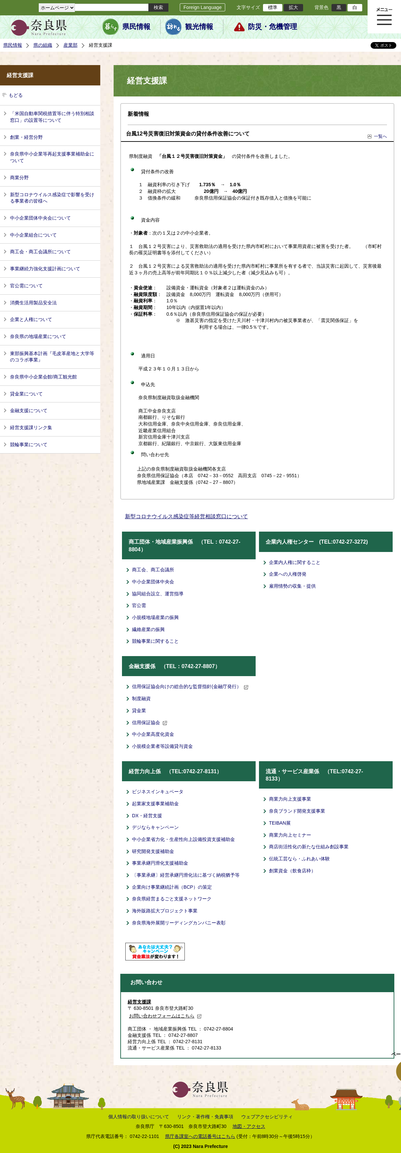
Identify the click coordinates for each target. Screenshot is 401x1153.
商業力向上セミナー (290, 835)
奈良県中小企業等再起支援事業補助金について (52, 157)
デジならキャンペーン (155, 827)
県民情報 (136, 27)
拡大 (293, 7)
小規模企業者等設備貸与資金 (162, 746)
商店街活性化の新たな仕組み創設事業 (309, 846)
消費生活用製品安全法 (33, 302)
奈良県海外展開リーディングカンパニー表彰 (179, 922)
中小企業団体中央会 (153, 581)
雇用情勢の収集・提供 (292, 586)
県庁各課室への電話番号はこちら (200, 1136)
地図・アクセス (249, 1126)
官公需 (139, 605)
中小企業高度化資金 (153, 734)
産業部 (70, 45)
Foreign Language (202, 7)
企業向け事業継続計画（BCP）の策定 (172, 887)
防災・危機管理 (272, 27)
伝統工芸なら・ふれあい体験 (299, 858)
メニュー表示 (384, 16)
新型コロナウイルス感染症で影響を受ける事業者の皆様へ (52, 198)
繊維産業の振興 (148, 629)
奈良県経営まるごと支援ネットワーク (172, 898)
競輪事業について (28, 444)
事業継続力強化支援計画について (45, 268)
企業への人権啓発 (287, 574)
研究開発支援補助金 (153, 851)
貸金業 (139, 710)
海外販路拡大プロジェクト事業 (164, 910)
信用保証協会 (149, 722)
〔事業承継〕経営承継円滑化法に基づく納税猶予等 (186, 875)
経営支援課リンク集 (31, 427)
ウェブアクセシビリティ (267, 1116)
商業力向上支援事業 (290, 799)
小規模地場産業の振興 (155, 617)
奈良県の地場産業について (38, 336)
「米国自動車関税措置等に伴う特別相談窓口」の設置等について (52, 117)
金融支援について (28, 410)
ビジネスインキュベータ (157, 791)
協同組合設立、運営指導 (157, 593)
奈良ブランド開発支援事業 (297, 811)
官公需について (26, 285)
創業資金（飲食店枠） (292, 870)
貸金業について (26, 393)
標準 (272, 7)
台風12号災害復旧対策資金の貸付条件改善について (188, 133)
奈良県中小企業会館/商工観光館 (43, 376)
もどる (16, 95)
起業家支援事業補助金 (155, 803)
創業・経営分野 (26, 137)
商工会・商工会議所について (40, 251)
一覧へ (380, 136)
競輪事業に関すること (155, 641)
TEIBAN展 (280, 823)
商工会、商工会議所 (153, 569)
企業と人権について (31, 319)
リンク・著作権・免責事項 (205, 1116)
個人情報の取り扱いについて (138, 1116)
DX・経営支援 (147, 815)
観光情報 (199, 27)
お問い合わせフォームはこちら (165, 1016)
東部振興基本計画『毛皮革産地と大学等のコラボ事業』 (52, 357)
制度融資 (141, 698)
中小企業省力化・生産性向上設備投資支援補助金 (183, 839)
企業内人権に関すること (294, 562)
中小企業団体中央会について (40, 218)
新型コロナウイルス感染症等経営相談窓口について (186, 516)
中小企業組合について (33, 235)
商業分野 (19, 177)
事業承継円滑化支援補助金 (160, 863)
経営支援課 (139, 1001)
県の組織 (42, 45)
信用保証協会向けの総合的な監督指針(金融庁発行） (190, 686)
